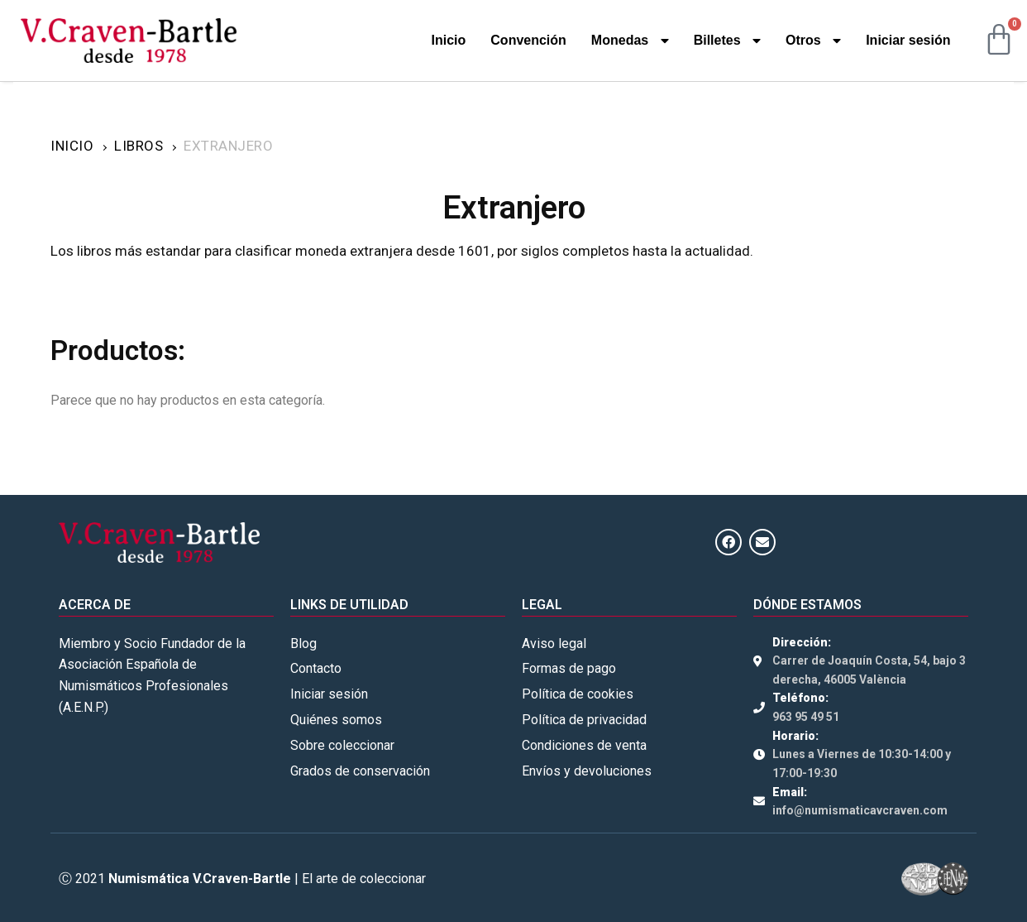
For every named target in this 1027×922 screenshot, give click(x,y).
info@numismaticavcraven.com (860, 810)
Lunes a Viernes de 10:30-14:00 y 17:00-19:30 (861, 763)
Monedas (630, 40)
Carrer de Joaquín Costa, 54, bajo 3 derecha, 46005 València (869, 670)
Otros (813, 40)
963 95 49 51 (805, 716)
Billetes (727, 40)
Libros (138, 145)
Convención (528, 40)
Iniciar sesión (908, 40)
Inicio (449, 40)
